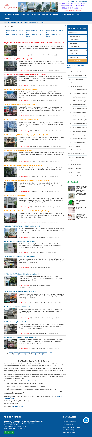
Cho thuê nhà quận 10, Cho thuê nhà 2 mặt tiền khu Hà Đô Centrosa (25, 74)
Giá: (20, 55)
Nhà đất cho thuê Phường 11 (79, 104)
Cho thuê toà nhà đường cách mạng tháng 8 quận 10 (20, 104)
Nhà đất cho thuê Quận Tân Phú (76, 153)
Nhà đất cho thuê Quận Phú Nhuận (77, 75)
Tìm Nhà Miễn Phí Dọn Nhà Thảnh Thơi (81, 202)
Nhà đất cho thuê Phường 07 (79, 131)
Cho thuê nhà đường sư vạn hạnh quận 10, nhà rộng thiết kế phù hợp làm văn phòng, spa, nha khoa (34, 43)
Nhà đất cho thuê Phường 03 (79, 142)
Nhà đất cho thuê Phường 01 (79, 116)
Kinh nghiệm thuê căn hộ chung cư (81, 194)
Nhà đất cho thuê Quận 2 (74, 150)
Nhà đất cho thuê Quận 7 (74, 175)
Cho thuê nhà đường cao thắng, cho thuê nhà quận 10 (21, 120)
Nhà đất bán (25, 14)
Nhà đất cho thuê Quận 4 (74, 172)
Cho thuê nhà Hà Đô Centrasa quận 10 (15, 195)
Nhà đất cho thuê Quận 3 (74, 83)
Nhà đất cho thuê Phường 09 (79, 112)
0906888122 (72, 1)
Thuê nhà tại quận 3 (17, 406)
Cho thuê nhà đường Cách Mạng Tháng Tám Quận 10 (20, 291)
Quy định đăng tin (68, 424)
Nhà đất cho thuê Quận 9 (74, 168)
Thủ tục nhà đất (54, 14)
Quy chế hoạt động (68, 430)
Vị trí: (47, 55)
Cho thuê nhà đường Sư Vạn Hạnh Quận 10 (17, 307)
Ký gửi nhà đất (83, 1)
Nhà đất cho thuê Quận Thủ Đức (76, 161)
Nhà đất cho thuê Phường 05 (79, 135)
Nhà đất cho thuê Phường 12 (79, 101)
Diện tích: (32, 55)
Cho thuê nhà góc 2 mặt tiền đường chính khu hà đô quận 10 (23, 165)
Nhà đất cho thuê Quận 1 (74, 146)
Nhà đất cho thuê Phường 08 (79, 119)
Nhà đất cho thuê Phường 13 (79, 93)
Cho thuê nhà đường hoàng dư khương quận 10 (18, 150)
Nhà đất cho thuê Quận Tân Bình (76, 72)
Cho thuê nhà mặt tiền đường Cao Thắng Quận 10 (19, 241)
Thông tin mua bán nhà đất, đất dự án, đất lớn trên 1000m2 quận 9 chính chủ (81, 189)
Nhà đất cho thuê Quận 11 (75, 164)
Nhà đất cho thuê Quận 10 (75, 86)
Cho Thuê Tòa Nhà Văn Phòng (39, 14)
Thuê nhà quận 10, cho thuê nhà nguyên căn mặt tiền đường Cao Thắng (26, 211)
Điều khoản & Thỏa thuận (70, 432)
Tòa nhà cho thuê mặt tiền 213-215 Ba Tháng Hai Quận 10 (22, 226)
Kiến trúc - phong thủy (67, 14)
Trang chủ (6, 22)
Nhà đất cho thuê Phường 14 (79, 97)
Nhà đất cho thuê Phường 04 (79, 127)
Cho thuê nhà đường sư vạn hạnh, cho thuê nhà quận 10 (21, 89)
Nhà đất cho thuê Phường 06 (79, 138)
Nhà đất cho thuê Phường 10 (79, 108)
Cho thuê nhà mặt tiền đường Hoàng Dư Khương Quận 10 (21, 274)
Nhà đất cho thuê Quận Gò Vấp (76, 157)
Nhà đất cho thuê (13, 14)
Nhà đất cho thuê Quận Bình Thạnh (77, 79)
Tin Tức (78, 14)
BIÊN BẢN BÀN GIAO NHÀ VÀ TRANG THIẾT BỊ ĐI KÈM (81, 217)
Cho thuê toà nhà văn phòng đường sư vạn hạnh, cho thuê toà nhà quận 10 (27, 180)
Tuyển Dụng (8, 18)
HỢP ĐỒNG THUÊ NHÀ (81, 208)
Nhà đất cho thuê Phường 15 (79, 89)
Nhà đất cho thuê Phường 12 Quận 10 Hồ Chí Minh (27, 22)
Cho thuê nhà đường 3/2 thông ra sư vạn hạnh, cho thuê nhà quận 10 (26, 135)
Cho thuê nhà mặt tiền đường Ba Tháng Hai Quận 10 (20, 337)
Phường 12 (51, 55)
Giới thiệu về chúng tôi (69, 421)
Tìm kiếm (77, 61)
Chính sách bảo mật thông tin (71, 427)
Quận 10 (57, 55)
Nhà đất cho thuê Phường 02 (79, 123)
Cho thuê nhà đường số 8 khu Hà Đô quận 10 (18, 59)
